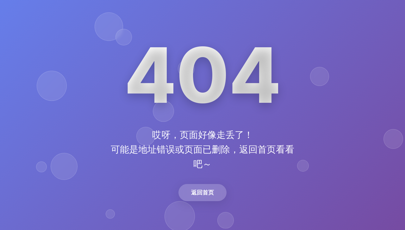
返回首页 (202, 192)
